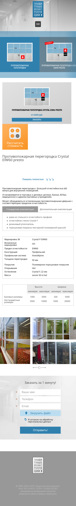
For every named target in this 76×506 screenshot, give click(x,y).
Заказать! (37, 120)
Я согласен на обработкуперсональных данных (40, 420)
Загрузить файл (40, 413)
